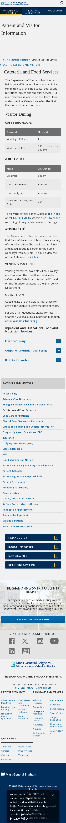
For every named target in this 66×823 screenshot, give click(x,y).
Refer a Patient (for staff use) (20, 504)
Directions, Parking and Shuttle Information (28, 426)
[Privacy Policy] (19, 819)
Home (3, 59)
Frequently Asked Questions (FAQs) (23, 432)
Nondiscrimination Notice (18, 459)
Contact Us (43, 687)
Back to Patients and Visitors (21, 65)
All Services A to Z (56, 732)
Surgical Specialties (55, 718)
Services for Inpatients (16, 515)
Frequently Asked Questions (6, 716)
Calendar (5, 755)
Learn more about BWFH (33, 619)
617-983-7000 (21, 218)
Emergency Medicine (38, 712)
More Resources (23, 717)
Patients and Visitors (10, 12)
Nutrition (37, 728)
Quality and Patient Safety (18, 498)
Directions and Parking (8, 708)
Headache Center (38, 719)
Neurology (38, 724)
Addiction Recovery (37, 701)
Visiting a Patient (13, 520)
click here (54, 214)
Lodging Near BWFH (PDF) (18, 443)
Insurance (8, 437)
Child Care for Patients (16, 415)
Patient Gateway (12, 470)
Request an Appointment (17, 509)
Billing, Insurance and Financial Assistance (27, 404)
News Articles (24, 746)
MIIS (5, 454)
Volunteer (23, 755)
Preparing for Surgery (15, 487)
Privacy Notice (11, 493)
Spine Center (56, 713)
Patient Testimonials (15, 482)
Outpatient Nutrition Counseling (26, 350)
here (37, 257)
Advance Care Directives (17, 399)
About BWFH (55, 10)
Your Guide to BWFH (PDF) (18, 526)
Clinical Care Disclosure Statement (23, 421)
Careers (5, 750)
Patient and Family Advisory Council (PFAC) (28, 465)
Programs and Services (33, 12)
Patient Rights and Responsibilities (23, 476)
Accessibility (10, 393)
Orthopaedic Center (39, 734)
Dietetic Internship (17, 360)
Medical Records (12, 448)
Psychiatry (55, 704)
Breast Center (40, 707)
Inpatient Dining (15, 341)
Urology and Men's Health (56, 725)
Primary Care (56, 700)
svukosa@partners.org (22, 321)
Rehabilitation (57, 708)
